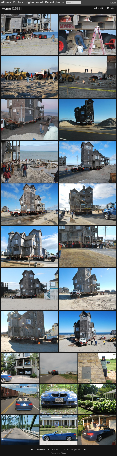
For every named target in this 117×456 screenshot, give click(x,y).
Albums (6, 2)
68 (72, 449)
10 (57, 449)
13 (66, 449)
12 (63, 449)
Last (84, 449)
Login (113, 2)
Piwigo (64, 453)
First (33, 449)
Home (6, 8)
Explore (18, 2)
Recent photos (54, 2)
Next (77, 449)
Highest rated (34, 2)
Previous (41, 449)
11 (60, 449)
